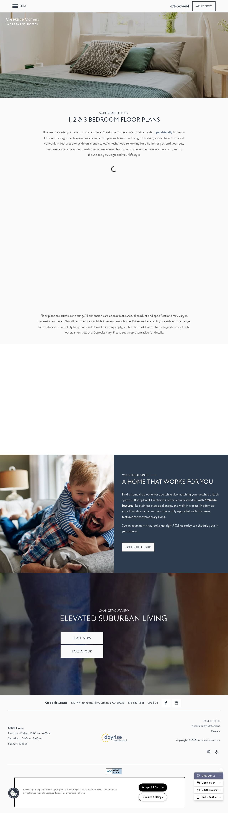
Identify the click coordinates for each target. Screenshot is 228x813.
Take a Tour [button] (82, 651)
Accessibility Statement (206, 726)
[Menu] (19, 6)
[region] (99, 792)
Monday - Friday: (18, 733)
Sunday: (13, 744)
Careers (215, 731)
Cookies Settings (153, 797)
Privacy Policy (211, 721)
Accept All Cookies (152, 787)
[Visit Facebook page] (166, 703)
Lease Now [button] (81, 638)
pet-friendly (164, 132)
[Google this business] (176, 703)
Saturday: (13, 738)
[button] (204, 6)
